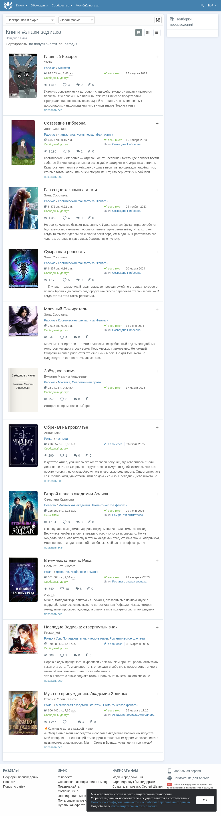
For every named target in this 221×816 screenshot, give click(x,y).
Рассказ (49, 68)
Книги (21, 5)
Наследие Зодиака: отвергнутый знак (80, 627)
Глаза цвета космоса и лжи (70, 189)
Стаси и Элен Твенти (60, 699)
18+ (170, 784)
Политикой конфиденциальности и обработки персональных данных (140, 802)
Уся (58, 638)
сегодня (71, 44)
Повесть (50, 505)
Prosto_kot (52, 632)
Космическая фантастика (94, 134)
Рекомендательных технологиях (133, 806)
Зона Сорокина (56, 129)
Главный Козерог (60, 56)
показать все (53, 110)
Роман (48, 438)
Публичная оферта (71, 805)
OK (205, 800)
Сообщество (62, 5)
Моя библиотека (87, 5)
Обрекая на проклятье (66, 427)
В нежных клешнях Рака (67, 560)
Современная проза (86, 382)
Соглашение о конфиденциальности (73, 793)
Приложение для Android (188, 778)
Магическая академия (74, 505)
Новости (9, 782)
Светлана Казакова (59, 499)
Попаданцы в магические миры (85, 638)
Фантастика (66, 134)
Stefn (48, 62)
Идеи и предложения (128, 777)
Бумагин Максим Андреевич (66, 376)
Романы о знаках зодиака (129, 581)
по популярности (43, 44)
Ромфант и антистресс (127, 515)
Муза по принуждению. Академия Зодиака (85, 693)
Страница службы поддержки (134, 782)
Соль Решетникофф (59, 566)
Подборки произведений (20, 777)
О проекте (65, 777)
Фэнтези (64, 68)
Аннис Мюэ (52, 433)
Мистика (64, 382)
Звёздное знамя (60, 370)
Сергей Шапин (152, 786)
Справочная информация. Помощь (83, 782)
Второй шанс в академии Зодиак (76, 493)
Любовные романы (84, 572)
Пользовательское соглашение (80, 800)
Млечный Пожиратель (65, 309)
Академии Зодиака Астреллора (133, 714)
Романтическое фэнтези (109, 505)
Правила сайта (68, 786)
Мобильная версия (184, 770)
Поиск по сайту (14, 786)
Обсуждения (39, 5)
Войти (212, 5)
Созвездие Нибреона (65, 123)
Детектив (62, 572)
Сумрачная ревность (64, 251)
